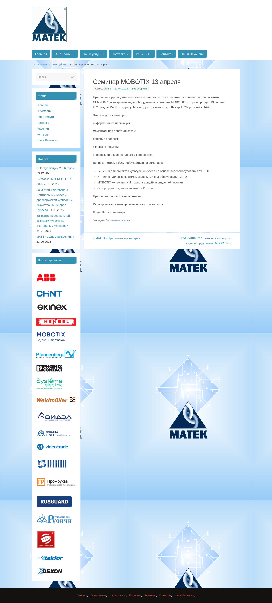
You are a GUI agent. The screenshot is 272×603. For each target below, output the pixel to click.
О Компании (44, 111)
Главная (42, 64)
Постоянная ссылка (117, 220)
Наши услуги (45, 117)
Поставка (42, 122)
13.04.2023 (121, 88)
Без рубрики (59, 64)
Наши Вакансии (47, 140)
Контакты (42, 134)
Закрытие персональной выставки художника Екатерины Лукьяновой (53, 220)
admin (107, 88)
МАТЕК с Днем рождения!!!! (55, 236)
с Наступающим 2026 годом (55, 168)
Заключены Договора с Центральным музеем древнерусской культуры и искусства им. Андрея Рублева (54, 200)
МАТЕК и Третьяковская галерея (116, 238)
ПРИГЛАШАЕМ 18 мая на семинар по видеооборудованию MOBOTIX (205, 241)
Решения (42, 128)
